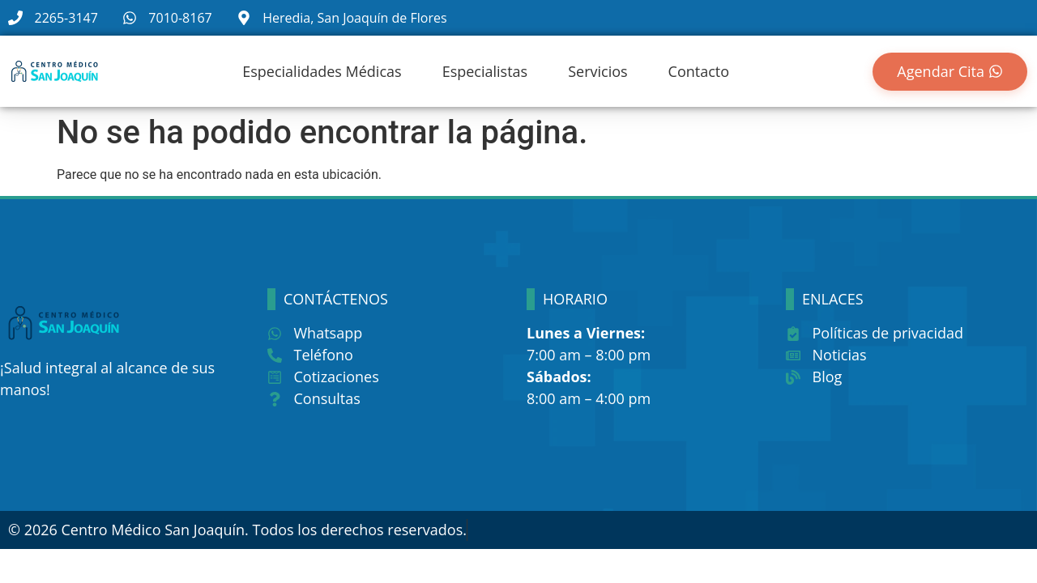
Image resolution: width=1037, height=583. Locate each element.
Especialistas (485, 71)
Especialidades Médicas (321, 71)
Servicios (597, 71)
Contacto (699, 71)
